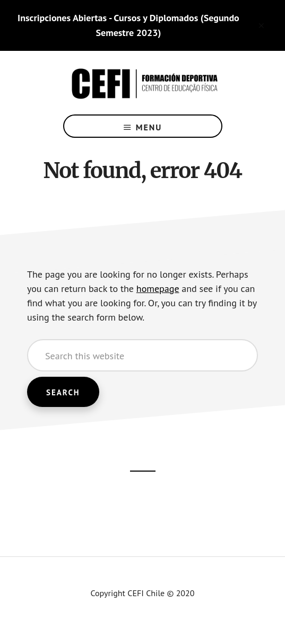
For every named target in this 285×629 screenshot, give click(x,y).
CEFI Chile (142, 82)
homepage (157, 288)
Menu (149, 127)
